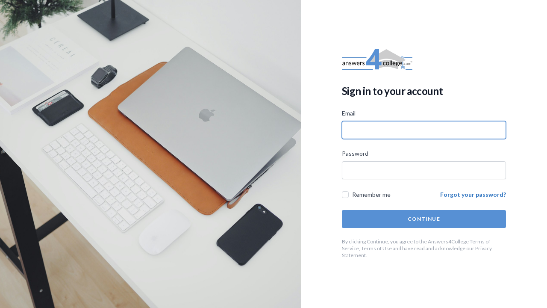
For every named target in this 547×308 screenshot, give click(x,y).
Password (355, 153)
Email (349, 113)
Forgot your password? (473, 194)
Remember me (371, 194)
